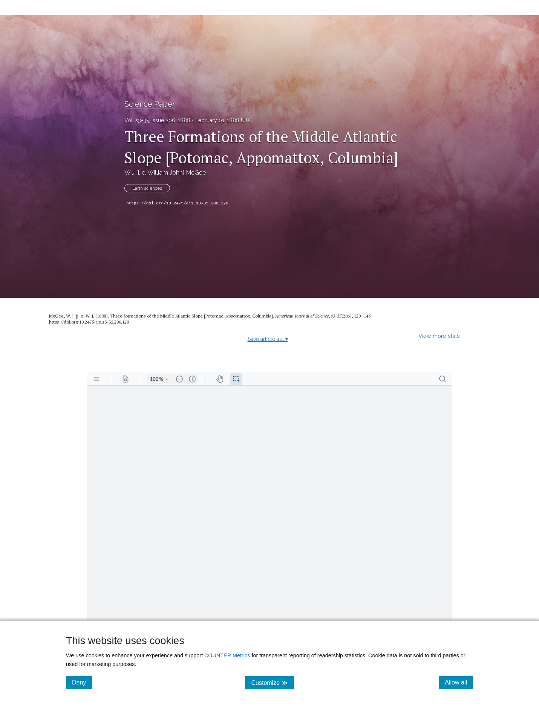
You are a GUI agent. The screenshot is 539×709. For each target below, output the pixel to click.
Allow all (459, 682)
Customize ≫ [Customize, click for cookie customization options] (272, 682)
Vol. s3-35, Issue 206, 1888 (157, 120)
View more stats (439, 336)
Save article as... (268, 339)
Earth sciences (147, 188)
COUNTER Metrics (227, 655)
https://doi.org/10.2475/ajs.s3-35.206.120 (177, 203)
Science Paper (149, 104)
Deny (82, 682)
